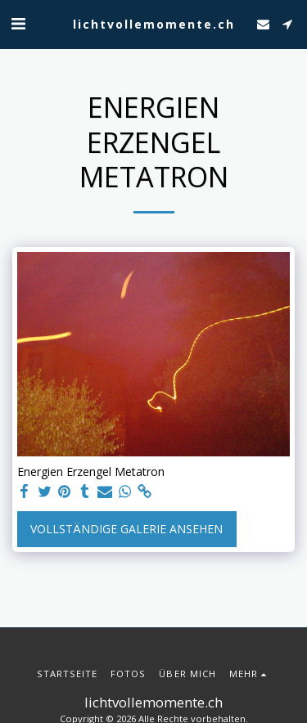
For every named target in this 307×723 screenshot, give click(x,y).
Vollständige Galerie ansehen (126, 529)
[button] (18, 23)
